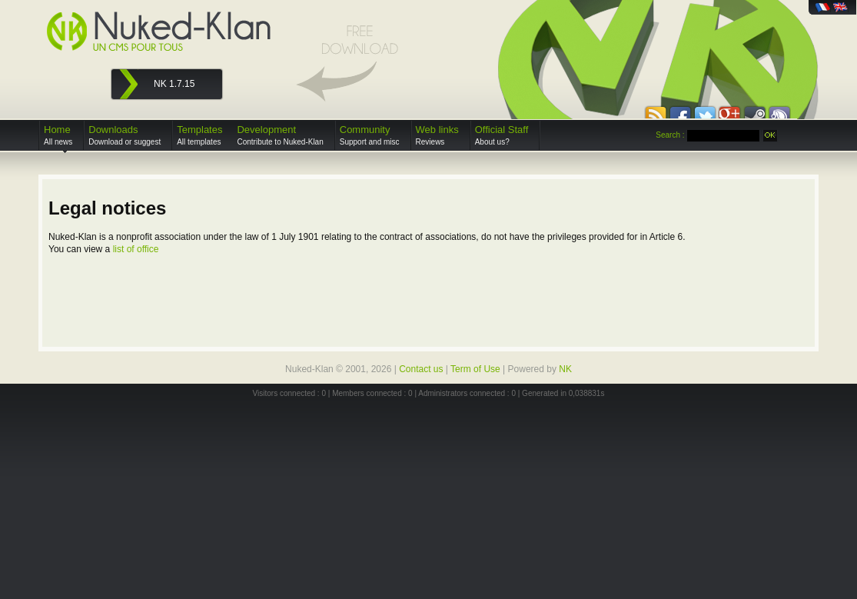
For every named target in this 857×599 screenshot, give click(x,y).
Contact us (421, 369)
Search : (670, 135)
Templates (199, 135)
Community (370, 135)
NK (565, 369)
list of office (136, 249)
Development (280, 135)
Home (58, 135)
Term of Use (475, 369)
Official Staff (502, 135)
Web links (437, 135)
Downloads (124, 135)
